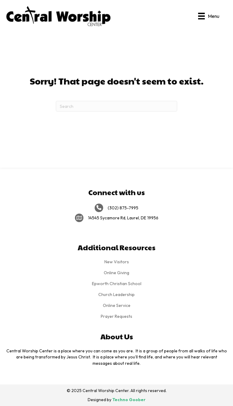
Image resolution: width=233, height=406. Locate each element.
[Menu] (209, 16)
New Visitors (116, 262)
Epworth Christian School (116, 283)
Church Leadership (116, 294)
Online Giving (116, 272)
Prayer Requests (116, 316)
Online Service (116, 305)
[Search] (116, 106)
